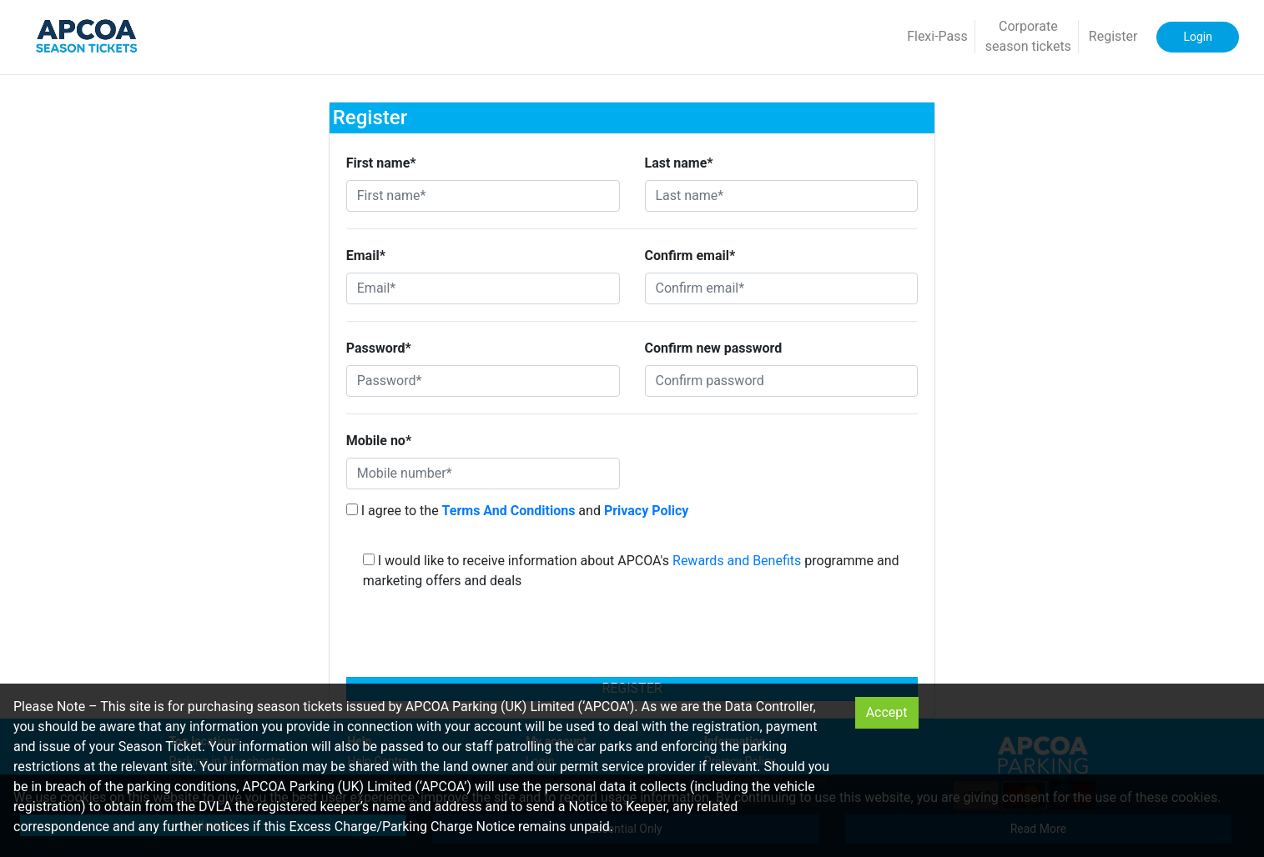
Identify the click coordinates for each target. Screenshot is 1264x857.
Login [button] (1197, 36)
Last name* (679, 163)
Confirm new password (714, 348)
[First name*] (483, 196)
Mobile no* (378, 441)
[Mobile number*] (483, 473)
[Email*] (483, 288)
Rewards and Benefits (736, 561)
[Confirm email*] (782, 288)
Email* (365, 255)
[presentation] (632, 638)
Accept (887, 712)
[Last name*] (782, 196)
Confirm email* (690, 255)
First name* (381, 163)
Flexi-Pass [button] (937, 36)
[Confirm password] (782, 381)
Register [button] (1113, 36)
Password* (378, 348)
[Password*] (483, 381)
